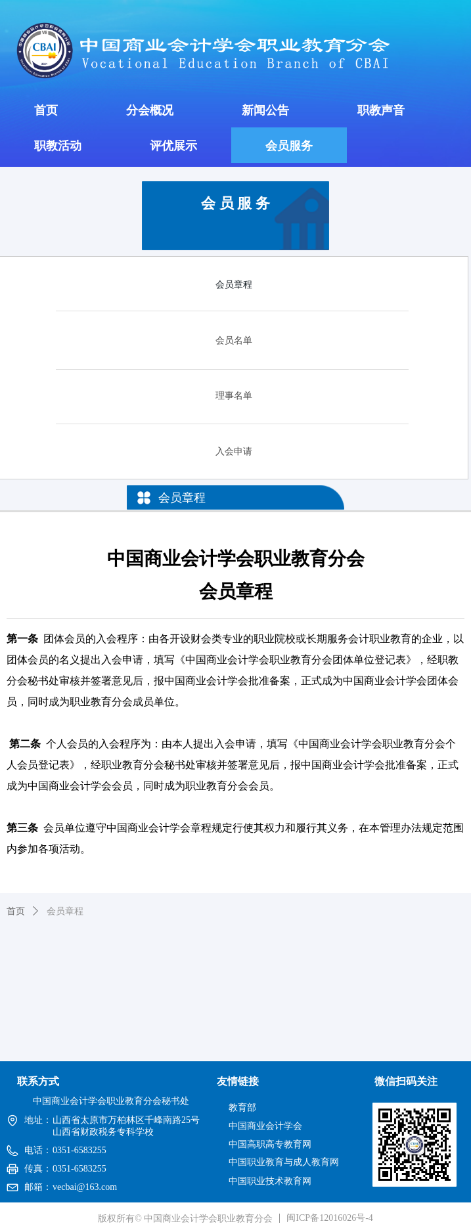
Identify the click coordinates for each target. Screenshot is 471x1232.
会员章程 (65, 911)
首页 (16, 911)
